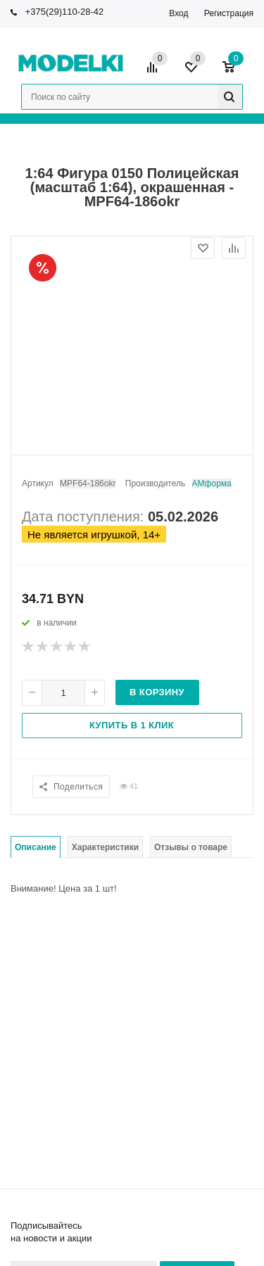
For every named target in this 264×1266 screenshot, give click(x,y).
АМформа (212, 483)
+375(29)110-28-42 (64, 11)
